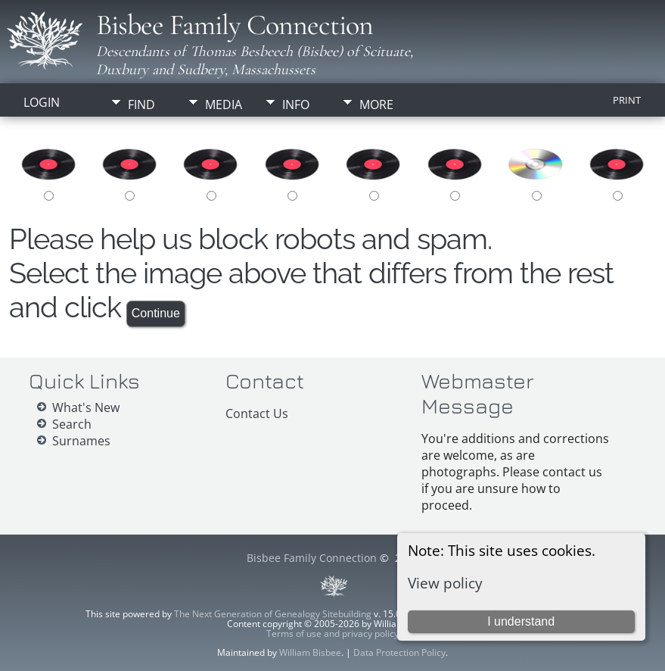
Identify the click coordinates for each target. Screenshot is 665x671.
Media (223, 104)
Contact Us (256, 413)
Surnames (81, 440)
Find (141, 104)
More (376, 104)
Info (295, 104)
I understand (521, 621)
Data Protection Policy (399, 652)
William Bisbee (310, 652)
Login (41, 102)
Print (627, 100)
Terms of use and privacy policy (332, 633)
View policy (445, 582)
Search (72, 424)
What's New (86, 407)
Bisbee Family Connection (234, 25)
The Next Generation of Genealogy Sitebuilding (272, 613)
